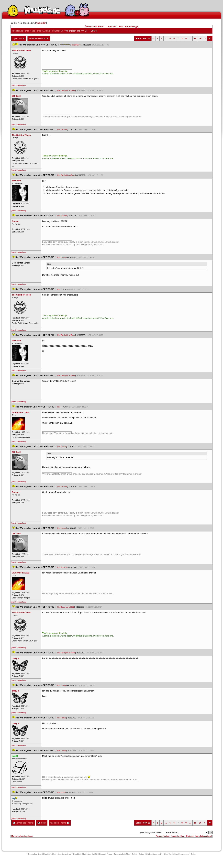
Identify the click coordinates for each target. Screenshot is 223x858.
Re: (59, 289)
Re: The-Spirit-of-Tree (66, 90)
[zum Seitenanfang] (18, 85)
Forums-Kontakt (162, 836)
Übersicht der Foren (94, 26)
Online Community (154, 854)
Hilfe (121, 26)
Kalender (112, 26)
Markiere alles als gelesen (22, 836)
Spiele (134, 854)
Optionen (19, 38)
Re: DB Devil (76, 45)
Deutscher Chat (35, 854)
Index (41, 823)
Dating (142, 854)
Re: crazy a (61, 685)
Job (193, 854)
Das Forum (36, 31)
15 (195, 38)
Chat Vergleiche (171, 854)
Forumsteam (57, 31)
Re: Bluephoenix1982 (65, 607)
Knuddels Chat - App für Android (57, 854)
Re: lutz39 (61, 792)
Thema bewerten (39, 38)
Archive (46, 31)
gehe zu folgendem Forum (150, 833)
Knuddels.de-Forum (20, 31)
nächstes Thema (59, 823)
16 (200, 38)
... (166, 38)
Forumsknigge (131, 26)
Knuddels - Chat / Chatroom (182, 836)
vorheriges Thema (23, 823)
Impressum (184, 854)
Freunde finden (105, 854)
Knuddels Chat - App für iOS (85, 854)
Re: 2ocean (62, 257)
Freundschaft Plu (122, 854)
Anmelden (41, 23)
